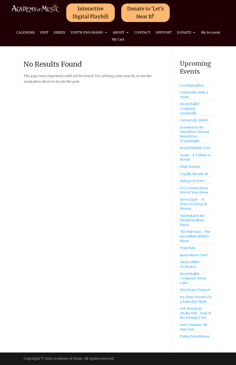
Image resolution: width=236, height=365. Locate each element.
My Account (210, 32)
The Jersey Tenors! (195, 290)
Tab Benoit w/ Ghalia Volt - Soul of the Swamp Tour (195, 313)
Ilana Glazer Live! (194, 255)
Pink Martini (190, 167)
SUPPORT (164, 32)
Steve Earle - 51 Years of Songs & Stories (193, 204)
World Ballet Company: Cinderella (189, 108)
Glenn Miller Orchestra (190, 264)
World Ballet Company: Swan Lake (193, 278)
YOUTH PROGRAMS (86, 32)
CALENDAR (25, 32)
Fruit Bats (187, 248)
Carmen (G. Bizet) (194, 120)
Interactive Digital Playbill (90, 12)
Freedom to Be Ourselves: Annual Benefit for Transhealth (194, 134)
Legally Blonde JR (194, 174)
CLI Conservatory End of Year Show (194, 190)
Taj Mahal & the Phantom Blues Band (192, 220)
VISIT (44, 32)
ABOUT (118, 32)
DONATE (184, 32)
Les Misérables (192, 85)
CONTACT (142, 32)
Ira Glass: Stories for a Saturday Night (196, 299)
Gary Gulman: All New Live (193, 327)
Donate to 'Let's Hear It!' (145, 12)
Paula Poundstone (194, 336)
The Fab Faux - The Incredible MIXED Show (195, 236)
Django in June (192, 181)
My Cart (118, 39)
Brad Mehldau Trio (195, 148)
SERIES (59, 32)
